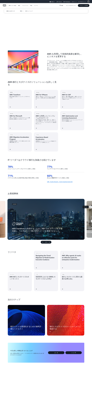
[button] (12, 5)
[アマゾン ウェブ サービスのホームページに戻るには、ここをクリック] (4, 6)
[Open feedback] (90, 207)
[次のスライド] (49, 242)
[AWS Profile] (88, 2)
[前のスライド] (42, 242)
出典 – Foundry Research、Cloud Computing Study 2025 (60, 181)
